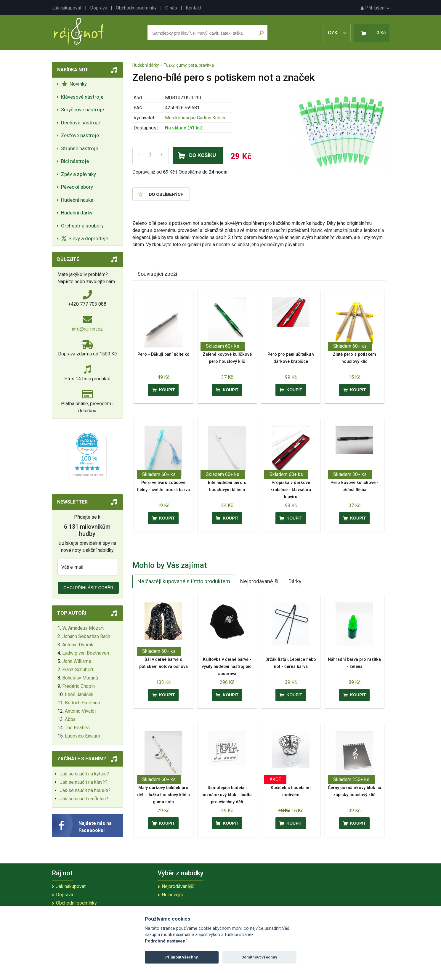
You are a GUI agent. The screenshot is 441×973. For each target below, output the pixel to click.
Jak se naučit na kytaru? (84, 774)
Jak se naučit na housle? (85, 790)
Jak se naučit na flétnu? (84, 799)
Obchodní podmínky (136, 8)
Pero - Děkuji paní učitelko (163, 354)
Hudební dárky (76, 213)
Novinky (74, 84)
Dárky (295, 581)
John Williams (76, 661)
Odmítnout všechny (259, 957)
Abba (70, 719)
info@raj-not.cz (87, 329)
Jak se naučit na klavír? (84, 782)
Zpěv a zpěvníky (78, 174)
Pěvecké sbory (77, 187)
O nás (171, 8)
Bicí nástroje (75, 161)
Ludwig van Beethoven (85, 653)
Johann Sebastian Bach (86, 636)
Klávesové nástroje (82, 97)
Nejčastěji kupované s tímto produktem (183, 581)
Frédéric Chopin (78, 686)
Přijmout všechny (181, 957)
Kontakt (193, 8)
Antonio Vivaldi (80, 711)
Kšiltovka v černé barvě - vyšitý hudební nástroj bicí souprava (227, 666)
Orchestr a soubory (82, 226)
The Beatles (77, 727)
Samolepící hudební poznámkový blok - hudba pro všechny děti (227, 794)
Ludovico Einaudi (82, 736)
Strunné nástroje (79, 148)
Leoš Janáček (79, 694)
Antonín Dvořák (77, 644)
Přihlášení (374, 8)
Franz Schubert (77, 669)
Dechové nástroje (80, 123)
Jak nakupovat (66, 8)
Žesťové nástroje (80, 135)
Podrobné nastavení (166, 941)
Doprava (98, 8)
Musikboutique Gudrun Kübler (195, 118)
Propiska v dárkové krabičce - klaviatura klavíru (290, 489)
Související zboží (157, 274)
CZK (337, 33)
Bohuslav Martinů (80, 678)
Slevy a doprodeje (85, 238)
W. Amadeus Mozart (83, 628)
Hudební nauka (77, 200)
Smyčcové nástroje (82, 110)
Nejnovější (172, 894)
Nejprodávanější (259, 581)
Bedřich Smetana (82, 703)
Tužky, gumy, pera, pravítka (189, 65)
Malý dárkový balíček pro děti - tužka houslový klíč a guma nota (163, 794)
